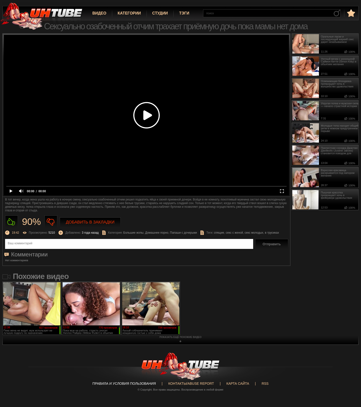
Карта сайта (237, 383)
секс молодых (254, 232)
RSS (265, 383)
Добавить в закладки (90, 222)
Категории (129, 13)
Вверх (350, 383)
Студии (160, 13)
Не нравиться (50, 221)
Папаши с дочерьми (183, 232)
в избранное (350, 13)
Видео (99, 13)
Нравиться (11, 221)
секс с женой (234, 232)
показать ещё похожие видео (181, 337)
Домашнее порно (156, 232)
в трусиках (272, 232)
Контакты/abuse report (191, 383)
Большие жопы (133, 232)
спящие (219, 232)
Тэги (184, 13)
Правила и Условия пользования (124, 383)
